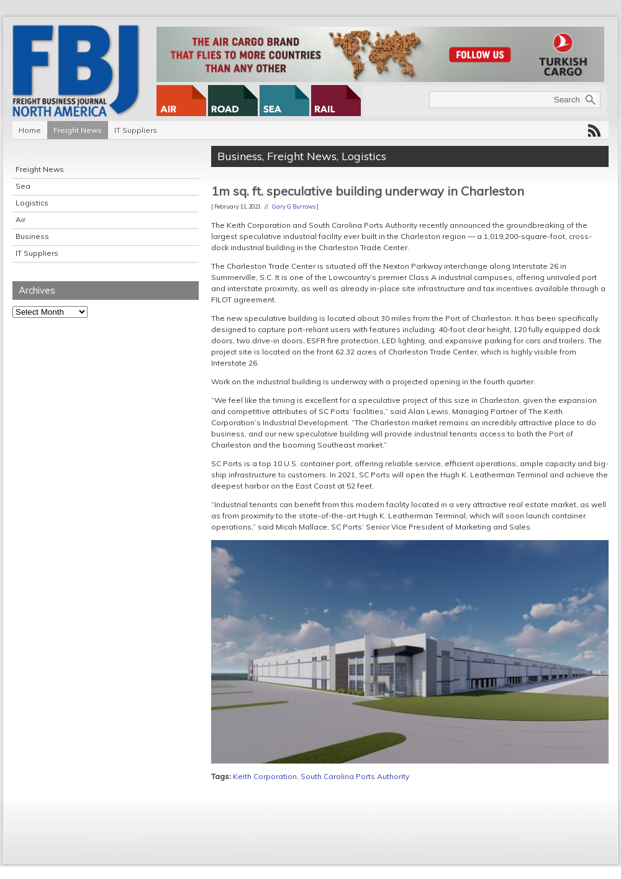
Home (30, 130)
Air (20, 219)
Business (32, 236)
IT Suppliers (135, 130)
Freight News (77, 130)
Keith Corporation (265, 776)
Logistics (32, 202)
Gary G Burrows (293, 206)
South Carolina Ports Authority (355, 776)
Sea (23, 186)
